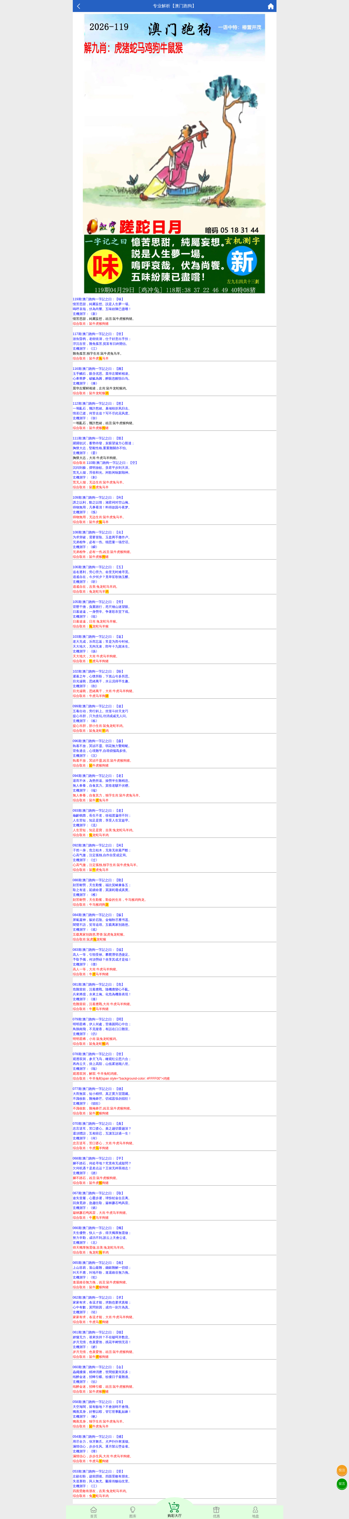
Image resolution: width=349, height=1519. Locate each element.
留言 (342, 1484)
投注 (342, 1470)
